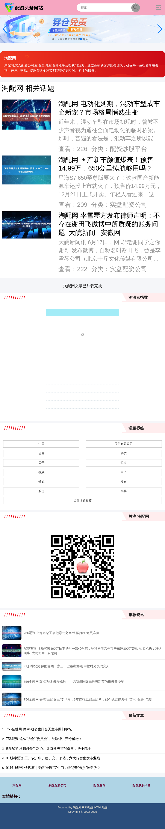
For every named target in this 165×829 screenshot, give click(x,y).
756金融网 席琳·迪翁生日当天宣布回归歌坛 (39, 729)
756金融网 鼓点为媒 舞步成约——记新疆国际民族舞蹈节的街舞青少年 (74, 681)
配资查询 (99, 785)
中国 (41, 443)
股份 (41, 491)
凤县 (124, 491)
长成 (41, 481)
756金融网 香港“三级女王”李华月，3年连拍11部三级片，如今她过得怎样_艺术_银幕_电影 (88, 699)
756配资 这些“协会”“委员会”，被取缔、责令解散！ (44, 739)
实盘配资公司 (57, 785)
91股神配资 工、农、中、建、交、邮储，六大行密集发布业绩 (53, 758)
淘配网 (16, 785)
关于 (41, 462)
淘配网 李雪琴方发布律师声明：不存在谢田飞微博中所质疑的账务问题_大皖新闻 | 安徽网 (109, 224)
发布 (124, 481)
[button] (160, 29)
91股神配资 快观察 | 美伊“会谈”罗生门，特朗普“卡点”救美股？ (53, 768)
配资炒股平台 (141, 785)
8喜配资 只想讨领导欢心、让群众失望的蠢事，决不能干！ (50, 748)
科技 (124, 453)
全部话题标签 (83, 500)
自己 (124, 472)
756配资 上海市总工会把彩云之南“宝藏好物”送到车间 (62, 633)
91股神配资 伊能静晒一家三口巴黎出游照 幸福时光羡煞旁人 (66, 666)
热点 (124, 462)
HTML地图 (100, 807)
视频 (41, 472)
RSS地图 (88, 807)
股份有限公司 (124, 443)
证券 (41, 453)
